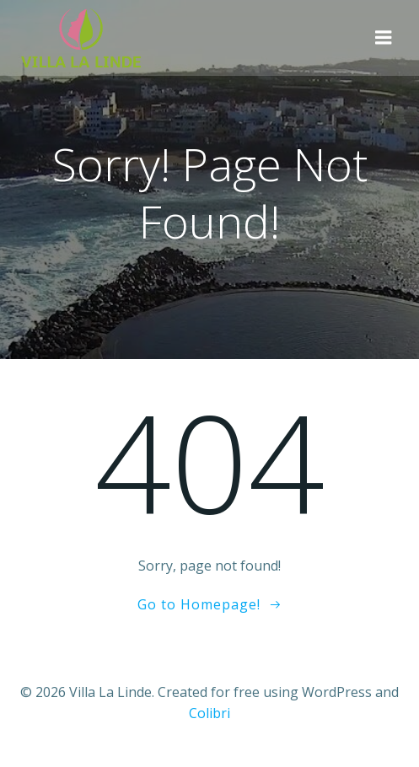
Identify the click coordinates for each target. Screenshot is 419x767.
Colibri (209, 713)
